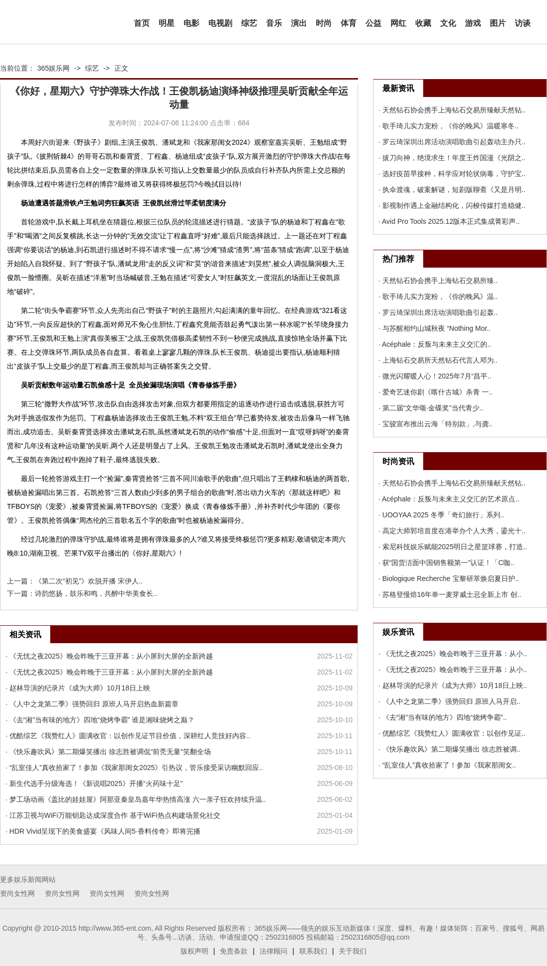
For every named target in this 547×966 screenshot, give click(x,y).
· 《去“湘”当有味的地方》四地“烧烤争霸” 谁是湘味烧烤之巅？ (99, 720)
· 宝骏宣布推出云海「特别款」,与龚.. (435, 424)
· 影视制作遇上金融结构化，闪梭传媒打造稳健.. (452, 205)
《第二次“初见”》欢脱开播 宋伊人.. (89, 581)
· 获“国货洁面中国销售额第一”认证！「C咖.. (446, 563)
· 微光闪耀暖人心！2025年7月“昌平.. (434, 376)
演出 (299, 23)
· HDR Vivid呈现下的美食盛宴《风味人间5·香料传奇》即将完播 (102, 831)
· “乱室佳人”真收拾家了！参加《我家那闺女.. (447, 765)
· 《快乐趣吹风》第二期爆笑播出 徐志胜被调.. (449, 749)
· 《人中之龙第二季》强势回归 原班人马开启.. (449, 701)
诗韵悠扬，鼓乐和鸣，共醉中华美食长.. (96, 593)
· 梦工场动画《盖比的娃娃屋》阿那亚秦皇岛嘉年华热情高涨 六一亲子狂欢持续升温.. (135, 799)
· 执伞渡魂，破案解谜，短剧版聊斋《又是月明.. (452, 189)
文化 (448, 23)
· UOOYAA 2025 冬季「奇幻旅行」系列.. (441, 515)
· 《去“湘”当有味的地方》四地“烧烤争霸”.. (442, 717)
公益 (373, 23)
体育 (349, 23)
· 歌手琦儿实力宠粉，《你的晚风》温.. (438, 296)
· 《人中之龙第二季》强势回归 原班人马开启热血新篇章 (92, 704)
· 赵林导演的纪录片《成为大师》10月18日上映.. (452, 685)
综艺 (249, 23)
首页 (142, 23)
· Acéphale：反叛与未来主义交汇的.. (434, 344)
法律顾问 (273, 951)
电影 (191, 23)
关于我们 (352, 951)
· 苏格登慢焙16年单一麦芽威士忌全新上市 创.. (449, 594)
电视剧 (220, 23)
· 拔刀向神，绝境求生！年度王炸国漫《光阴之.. (452, 158)
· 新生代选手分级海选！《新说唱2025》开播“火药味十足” (93, 783)
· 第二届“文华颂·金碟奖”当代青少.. (430, 408)
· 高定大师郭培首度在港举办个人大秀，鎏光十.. (452, 531)
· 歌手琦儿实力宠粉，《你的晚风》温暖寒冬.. (448, 126)
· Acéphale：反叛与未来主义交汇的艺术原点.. (448, 499)
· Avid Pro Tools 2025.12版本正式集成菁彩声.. (449, 221)
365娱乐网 (53, 68)
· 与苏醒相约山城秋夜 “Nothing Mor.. (434, 328)
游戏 (473, 23)
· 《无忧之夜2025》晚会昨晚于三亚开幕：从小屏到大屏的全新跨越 (109, 656)
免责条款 (234, 951)
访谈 (523, 23)
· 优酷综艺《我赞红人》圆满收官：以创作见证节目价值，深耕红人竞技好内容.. (127, 736)
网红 (398, 23)
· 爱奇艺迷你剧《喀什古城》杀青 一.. (435, 392)
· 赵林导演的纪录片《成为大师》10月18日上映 (77, 688)
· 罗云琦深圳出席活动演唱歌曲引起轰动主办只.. (452, 142)
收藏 (423, 23)
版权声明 (194, 951)
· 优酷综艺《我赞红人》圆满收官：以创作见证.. (452, 733)
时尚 (324, 23)
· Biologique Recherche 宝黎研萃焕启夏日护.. (448, 578)
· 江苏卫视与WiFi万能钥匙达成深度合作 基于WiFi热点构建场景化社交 (112, 815)
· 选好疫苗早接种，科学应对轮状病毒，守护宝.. (452, 174)
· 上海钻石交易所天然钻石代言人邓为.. (438, 360)
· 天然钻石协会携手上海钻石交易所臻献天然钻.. (452, 110)
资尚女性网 (17, 893)
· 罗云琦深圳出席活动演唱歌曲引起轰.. (438, 312)
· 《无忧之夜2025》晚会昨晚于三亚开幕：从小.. (452, 654)
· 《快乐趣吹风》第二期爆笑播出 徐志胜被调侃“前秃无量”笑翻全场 (108, 752)
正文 (121, 68)
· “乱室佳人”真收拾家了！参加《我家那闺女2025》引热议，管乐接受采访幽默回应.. (134, 768)
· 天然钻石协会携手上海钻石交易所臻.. (438, 281)
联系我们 (313, 951)
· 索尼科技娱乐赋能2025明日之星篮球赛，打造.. (452, 547)
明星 (167, 23)
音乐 (274, 23)
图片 (498, 23)
